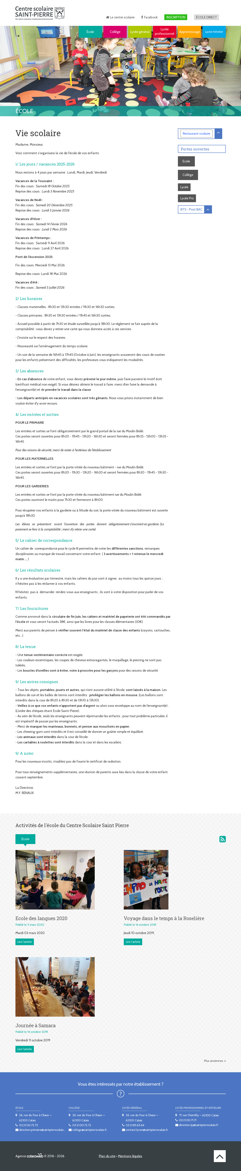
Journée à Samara (35, 1025)
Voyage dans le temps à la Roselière (164, 918)
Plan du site (107, 1156)
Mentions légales (130, 1156)
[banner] (39, 13)
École (90, 32)
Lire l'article (24, 942)
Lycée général (139, 32)
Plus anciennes (213, 1061)
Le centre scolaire (122, 17)
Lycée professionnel (164, 31)
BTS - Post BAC (191, 209)
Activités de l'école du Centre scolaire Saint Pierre (222, 839)
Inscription (175, 17)
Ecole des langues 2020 (41, 918)
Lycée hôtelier (214, 31)
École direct (206, 17)
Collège (115, 32)
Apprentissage (189, 32)
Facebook (151, 17)
